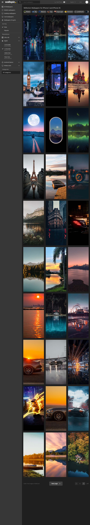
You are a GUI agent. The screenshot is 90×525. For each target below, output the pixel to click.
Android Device (7, 62)
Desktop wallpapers (9, 13)
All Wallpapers (7, 7)
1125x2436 (13, 48)
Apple (5, 41)
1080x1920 (7, 53)
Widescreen (6, 65)
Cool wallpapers (8, 17)
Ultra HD (5, 37)
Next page (56, 483)
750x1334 (7, 57)
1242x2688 (7, 44)
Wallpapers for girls (9, 20)
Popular (6, 30)
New (5, 27)
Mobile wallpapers (8, 10)
